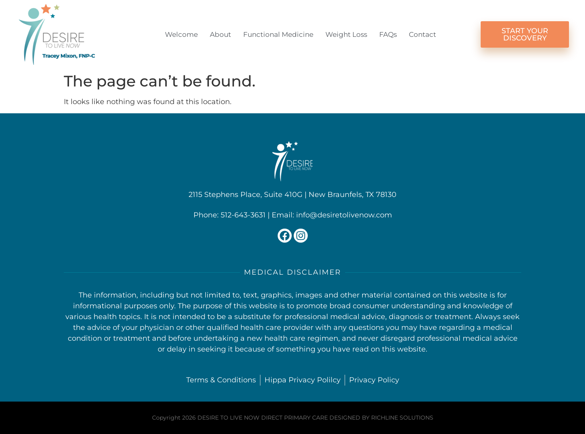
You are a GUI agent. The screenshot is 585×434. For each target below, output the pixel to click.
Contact (422, 34)
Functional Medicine (278, 34)
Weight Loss (346, 34)
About (220, 34)
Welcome (181, 34)
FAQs (388, 34)
